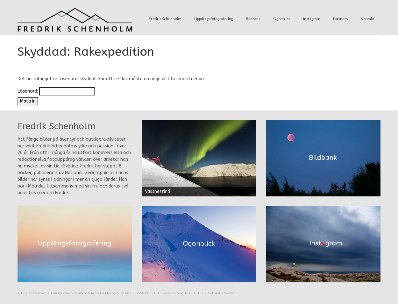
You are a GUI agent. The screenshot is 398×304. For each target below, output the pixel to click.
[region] (199, 158)
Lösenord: (56, 91)
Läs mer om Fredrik (49, 192)
